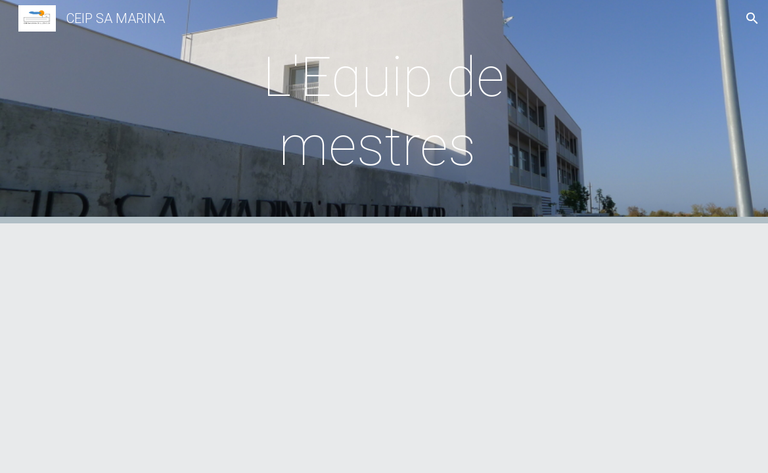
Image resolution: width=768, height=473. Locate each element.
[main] (384, 111)
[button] (752, 18)
